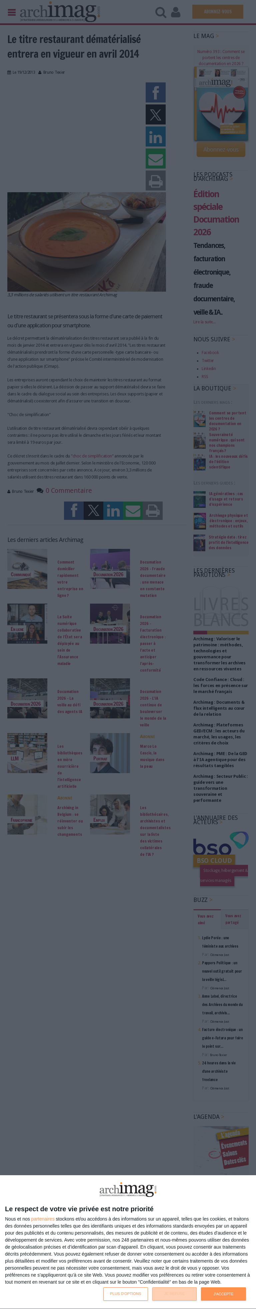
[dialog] (128, 1242)
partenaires (43, 1219)
